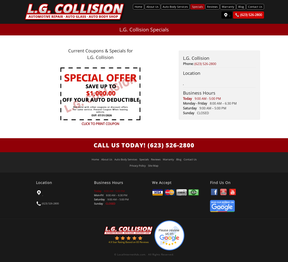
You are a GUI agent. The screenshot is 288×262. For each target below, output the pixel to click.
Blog (241, 7)
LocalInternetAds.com (131, 254)
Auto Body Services (175, 7)
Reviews (212, 7)
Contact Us (255, 7)
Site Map (153, 165)
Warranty (228, 7)
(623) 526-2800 (205, 64)
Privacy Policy (138, 165)
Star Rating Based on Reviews (129, 242)
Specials (197, 7)
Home (138, 7)
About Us (152, 7)
